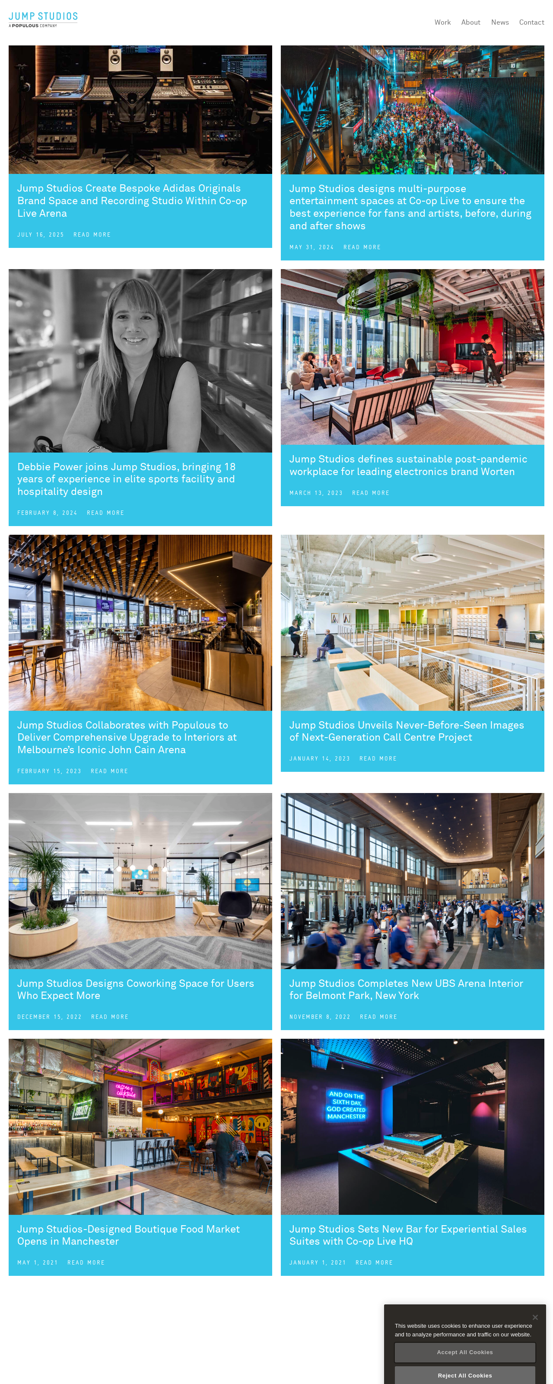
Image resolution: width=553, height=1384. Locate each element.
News (500, 22)
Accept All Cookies (465, 1367)
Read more (92, 234)
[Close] (535, 1332)
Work (443, 22)
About (470, 22)
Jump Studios (43, 20)
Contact (531, 22)
